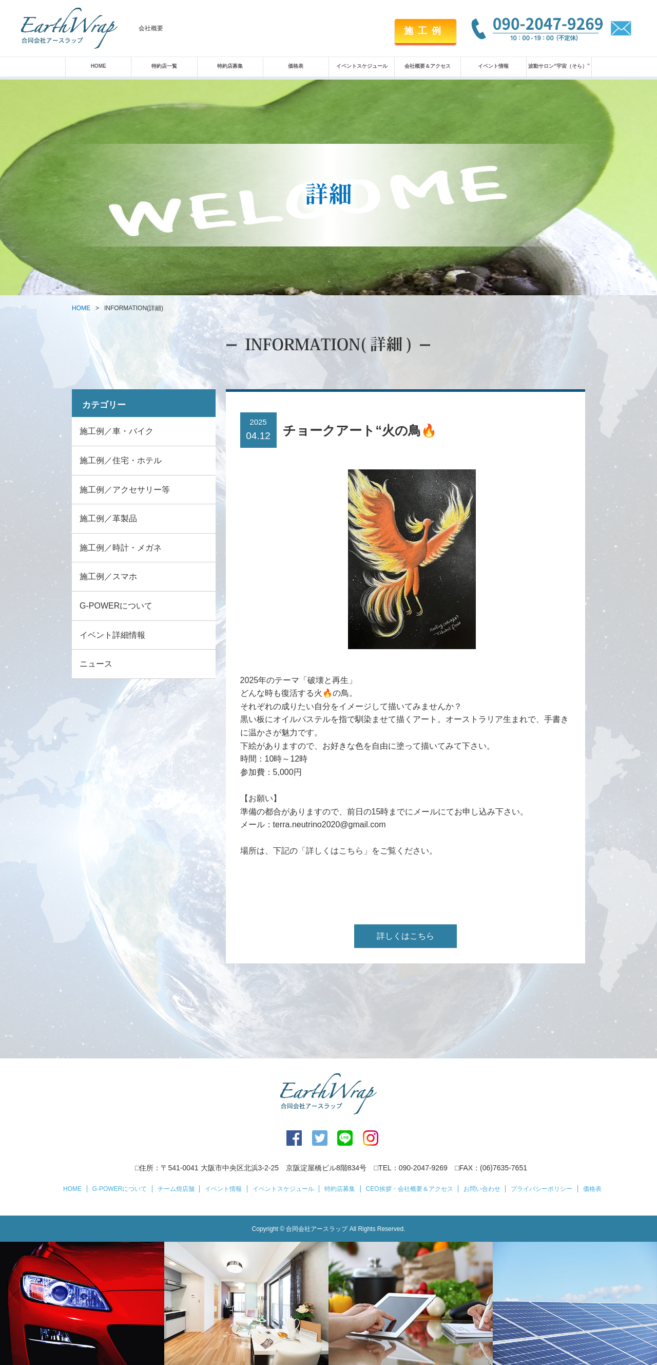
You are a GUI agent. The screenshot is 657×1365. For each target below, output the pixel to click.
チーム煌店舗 (176, 1188)
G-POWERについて (116, 605)
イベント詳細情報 (112, 635)
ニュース (96, 663)
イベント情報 (493, 66)
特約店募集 (230, 66)
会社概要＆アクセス (427, 66)
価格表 (295, 66)
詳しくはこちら (405, 936)
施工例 (425, 31)
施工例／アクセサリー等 (125, 489)
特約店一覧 (164, 66)
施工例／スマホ (108, 576)
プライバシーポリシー (541, 1188)
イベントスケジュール (362, 66)
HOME (98, 66)
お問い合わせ (481, 1188)
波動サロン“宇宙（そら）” (559, 66)
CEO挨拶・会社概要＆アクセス (409, 1188)
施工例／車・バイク (116, 431)
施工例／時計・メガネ (121, 547)
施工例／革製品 (108, 518)
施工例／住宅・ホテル (121, 460)
